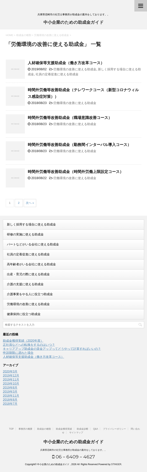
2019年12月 (11, 375)
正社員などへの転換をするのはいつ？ (29, 344)
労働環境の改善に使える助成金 (74, 69)
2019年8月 (10, 387)
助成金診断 (82, 429)
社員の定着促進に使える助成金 (57, 74)
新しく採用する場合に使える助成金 (31, 224)
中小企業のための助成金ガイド (73, 22)
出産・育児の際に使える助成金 (28, 274)
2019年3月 (10, 391)
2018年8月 (10, 399)
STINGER (116, 464)
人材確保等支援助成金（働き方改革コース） (66, 63)
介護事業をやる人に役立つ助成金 (30, 294)
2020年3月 (10, 371)
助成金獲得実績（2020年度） (23, 340)
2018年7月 (10, 403)
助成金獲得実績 (64, 429)
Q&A (95, 429)
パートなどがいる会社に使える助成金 (33, 244)
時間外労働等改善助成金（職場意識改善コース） (70, 118)
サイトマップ (76, 432)
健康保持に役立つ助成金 (24, 314)
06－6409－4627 (73, 457)
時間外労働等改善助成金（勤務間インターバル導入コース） (79, 145)
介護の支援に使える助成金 (25, 284)
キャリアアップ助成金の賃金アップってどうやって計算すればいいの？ (52, 348)
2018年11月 (11, 395)
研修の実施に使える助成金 (25, 234)
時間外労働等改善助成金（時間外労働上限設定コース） (75, 172)
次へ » (30, 202)
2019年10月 (11, 383)
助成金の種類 (44, 429)
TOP (11, 429)
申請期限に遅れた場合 (18, 352)
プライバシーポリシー (114, 429)
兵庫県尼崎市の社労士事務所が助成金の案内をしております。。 (73, 450)
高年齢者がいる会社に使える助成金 (31, 264)
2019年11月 (11, 379)
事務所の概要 (25, 429)
